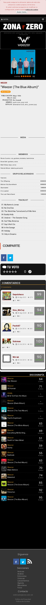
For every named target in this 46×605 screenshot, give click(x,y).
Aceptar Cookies (21, 12)
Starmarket (4, 188)
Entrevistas (22, 576)
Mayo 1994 (17, 96)
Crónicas (21, 578)
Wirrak (16, 357)
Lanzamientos (23, 581)
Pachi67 (16, 326)
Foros (20, 588)
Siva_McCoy (18, 310)
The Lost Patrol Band (8, 194)
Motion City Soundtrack (9, 184)
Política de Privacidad (23, 599)
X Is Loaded (4, 191)
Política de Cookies (23, 601)
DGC (14, 98)
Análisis (21, 574)
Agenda (21, 583)
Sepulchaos (18, 295)
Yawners (3, 178)
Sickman (17, 341)
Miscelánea (22, 585)
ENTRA (4, 19)
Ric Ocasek (17, 100)
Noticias (21, 571)
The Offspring (5, 181)
